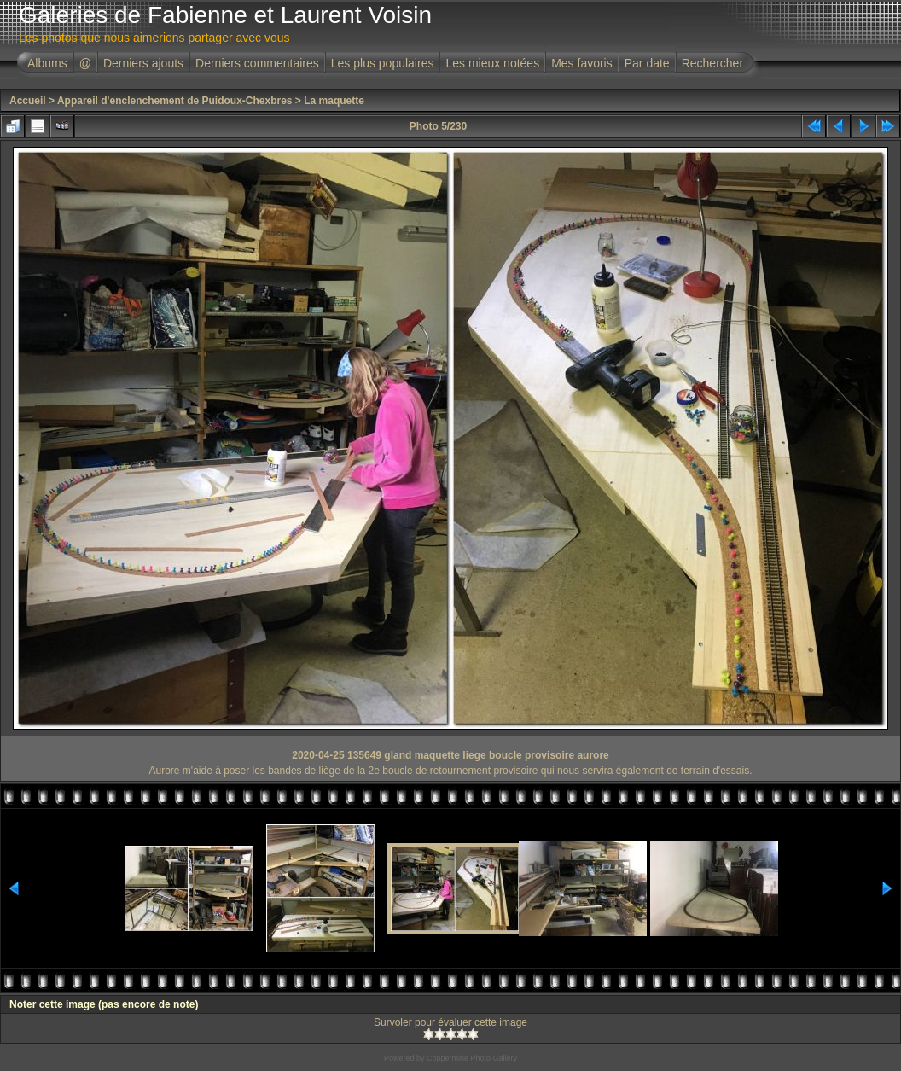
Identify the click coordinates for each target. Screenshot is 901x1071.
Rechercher (712, 63)
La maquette (334, 101)
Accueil (27, 101)
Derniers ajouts (143, 63)
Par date (647, 63)
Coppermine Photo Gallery (472, 1058)
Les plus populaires (382, 63)
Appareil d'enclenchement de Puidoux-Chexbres (175, 101)
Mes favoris (582, 63)
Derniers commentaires (257, 63)
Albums (47, 63)
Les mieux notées (492, 63)
